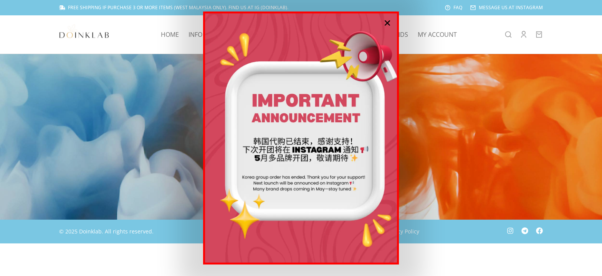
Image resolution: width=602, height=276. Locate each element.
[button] (387, 23)
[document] (301, 138)
